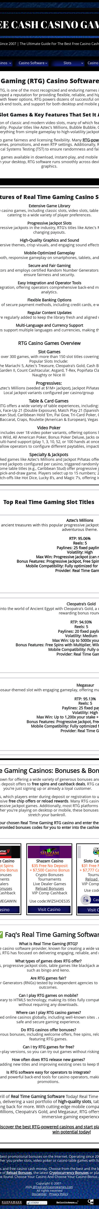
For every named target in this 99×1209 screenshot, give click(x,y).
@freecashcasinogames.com (52, 1187)
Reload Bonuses (49, 888)
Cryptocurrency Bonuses (69, 1172)
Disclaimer (39, 1194)
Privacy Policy (58, 1194)
